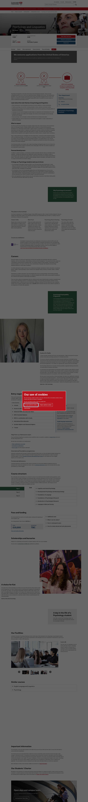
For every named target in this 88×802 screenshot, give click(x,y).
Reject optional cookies (46, 404)
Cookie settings (27, 408)
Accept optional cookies (31, 404)
